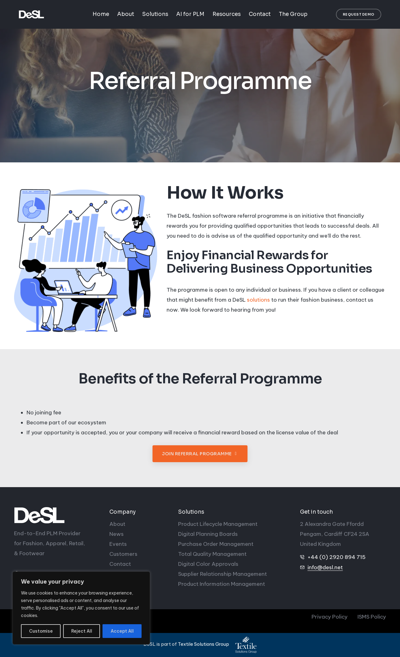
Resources (226, 14)
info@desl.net (325, 567)
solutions (258, 300)
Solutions (155, 14)
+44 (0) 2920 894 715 (337, 557)
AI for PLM (190, 14)
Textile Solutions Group (203, 644)
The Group (293, 14)
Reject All (81, 631)
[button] (358, 14)
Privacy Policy (330, 616)
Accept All (122, 631)
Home (100, 14)
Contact (260, 14)
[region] (81, 608)
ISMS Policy (372, 616)
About (125, 14)
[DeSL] (57, 515)
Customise (41, 631)
